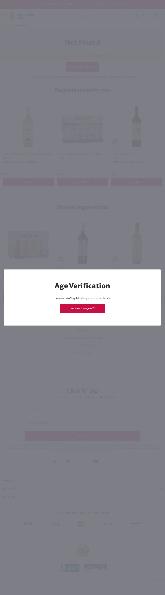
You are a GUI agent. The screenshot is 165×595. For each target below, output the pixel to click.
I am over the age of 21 (82, 308)
